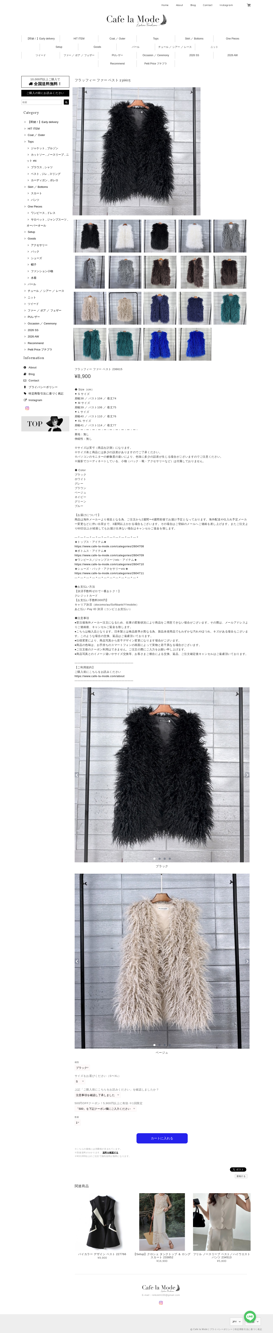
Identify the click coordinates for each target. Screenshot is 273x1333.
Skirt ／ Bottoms (194, 38)
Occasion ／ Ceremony (155, 55)
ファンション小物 (42, 271)
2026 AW (232, 55)
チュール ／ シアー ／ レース (175, 46)
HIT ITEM (79, 38)
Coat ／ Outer (117, 38)
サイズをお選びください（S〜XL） (98, 1075)
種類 (77, 1062)
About (179, 5)
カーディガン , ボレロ (44, 180)
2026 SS (194, 55)
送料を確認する (111, 1152)
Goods (97, 46)
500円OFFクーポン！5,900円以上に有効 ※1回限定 (109, 1103)
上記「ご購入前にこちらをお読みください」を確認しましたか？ (117, 1089)
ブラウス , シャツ (42, 167)
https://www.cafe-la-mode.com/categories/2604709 (109, 555)
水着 (33, 277)
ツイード (41, 55)
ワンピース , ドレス (43, 213)
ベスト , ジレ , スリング (46, 173)
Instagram (226, 5)
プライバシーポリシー (43, 387)
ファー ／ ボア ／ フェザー (79, 55)
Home (165, 5)
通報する (241, 1176)
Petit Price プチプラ (155, 63)
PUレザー (117, 55)
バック (35, 251)
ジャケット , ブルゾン (44, 148)
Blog (193, 5)
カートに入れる (162, 1138)
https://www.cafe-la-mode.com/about (100, 676)
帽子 (33, 264)
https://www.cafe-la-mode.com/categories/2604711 (109, 573)
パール (135, 46)
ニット (214, 46)
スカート (36, 193)
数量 (77, 1117)
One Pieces (232, 38)
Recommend (117, 63)
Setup (59, 46)
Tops (155, 38)
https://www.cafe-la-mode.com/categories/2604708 (109, 546)
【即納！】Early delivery (40, 38)
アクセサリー (39, 245)
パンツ (35, 199)
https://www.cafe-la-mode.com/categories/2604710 (109, 564)
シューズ (36, 258)
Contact (208, 5)
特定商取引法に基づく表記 (46, 393)
